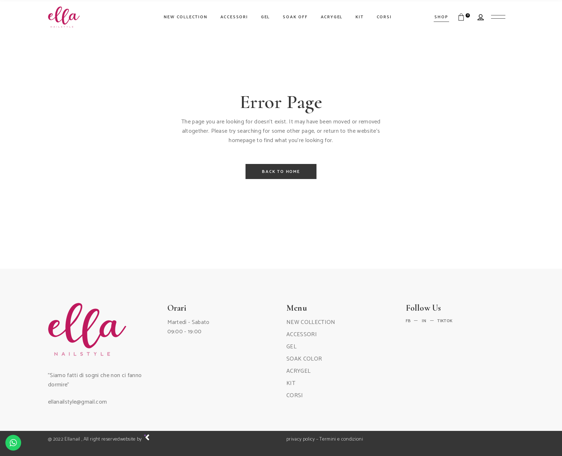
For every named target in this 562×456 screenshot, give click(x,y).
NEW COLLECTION (310, 322)
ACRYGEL (298, 371)
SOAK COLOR (304, 359)
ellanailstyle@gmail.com (77, 402)
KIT (290, 383)
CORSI (294, 395)
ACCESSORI (301, 334)
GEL (291, 347)
